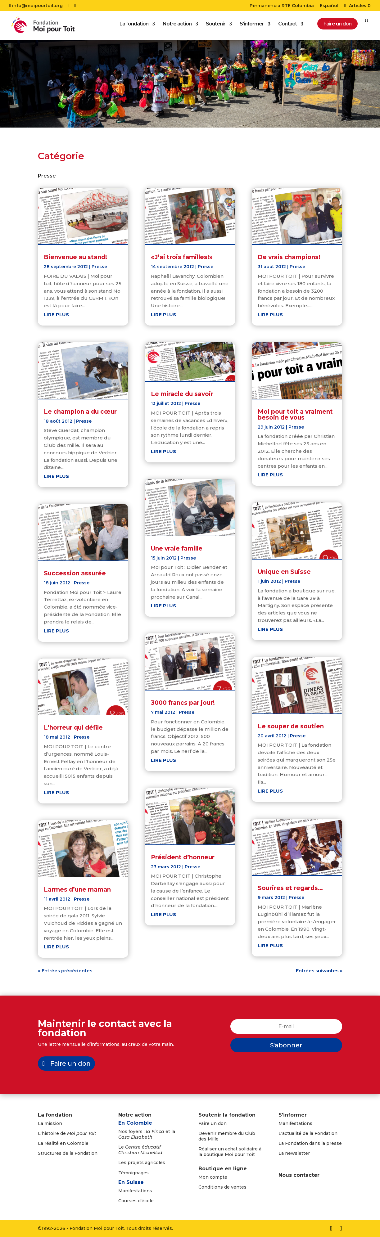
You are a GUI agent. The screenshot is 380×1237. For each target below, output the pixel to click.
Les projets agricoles (141, 1162)
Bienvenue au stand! (75, 257)
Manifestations (135, 1191)
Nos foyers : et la (146, 1134)
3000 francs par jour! (183, 702)
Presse (99, 266)
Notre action (177, 26)
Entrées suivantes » (319, 971)
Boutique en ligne (222, 1169)
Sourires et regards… (290, 888)
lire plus (56, 314)
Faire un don (70, 1063)
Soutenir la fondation (227, 1115)
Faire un (208, 1123)
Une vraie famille (176, 548)
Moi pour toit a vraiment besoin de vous (295, 414)
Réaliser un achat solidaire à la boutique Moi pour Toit (229, 1151)
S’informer (252, 26)
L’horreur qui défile (73, 727)
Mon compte (212, 1177)
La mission (50, 1123)
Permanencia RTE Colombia (282, 5)
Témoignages (133, 1173)
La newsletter (294, 1153)
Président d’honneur (183, 857)
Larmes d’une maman (77, 889)
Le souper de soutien (291, 726)
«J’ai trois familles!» (182, 257)
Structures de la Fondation (67, 1153)
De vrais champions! (289, 257)
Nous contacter (298, 1175)
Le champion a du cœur (80, 411)
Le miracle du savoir (182, 394)
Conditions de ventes (222, 1187)
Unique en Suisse (284, 571)
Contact (287, 26)
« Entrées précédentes (65, 971)
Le (140, 1149)
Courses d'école (136, 1200)
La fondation (134, 26)
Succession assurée (75, 573)
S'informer (292, 1115)
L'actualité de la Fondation (307, 1133)
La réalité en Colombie (63, 1143)
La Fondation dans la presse (310, 1143)
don (222, 1123)
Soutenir (215, 26)
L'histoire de (67, 1133)
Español (329, 5)
